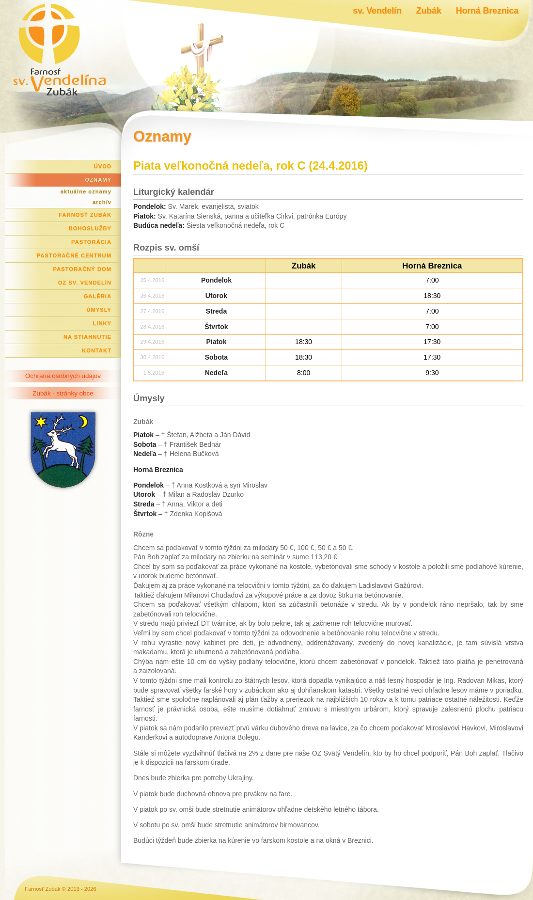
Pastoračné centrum (74, 255)
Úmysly (98, 310)
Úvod (102, 166)
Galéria (97, 296)
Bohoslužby (90, 228)
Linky (102, 323)
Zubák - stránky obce (62, 393)
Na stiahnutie (87, 337)
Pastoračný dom (82, 269)
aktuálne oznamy (86, 191)
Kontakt (96, 350)
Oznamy (98, 180)
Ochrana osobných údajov (63, 375)
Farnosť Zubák (85, 215)
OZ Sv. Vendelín (84, 282)
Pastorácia (91, 242)
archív (102, 202)
